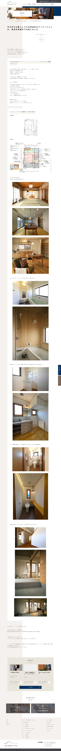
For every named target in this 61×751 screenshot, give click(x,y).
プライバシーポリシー (50, 728)
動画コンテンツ (26, 722)
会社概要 (52, 4)
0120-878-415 (55, 1)
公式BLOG (8, 724)
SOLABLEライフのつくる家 (28, 728)
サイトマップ (48, 730)
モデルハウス (43, 4)
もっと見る (30, 687)
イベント (47, 4)
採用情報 (25, 737)
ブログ (38, 4)
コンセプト (25, 4)
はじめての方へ (49, 722)
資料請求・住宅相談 (50, 726)
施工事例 (29, 4)
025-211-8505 (49, 744)
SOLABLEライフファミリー (51, 724)
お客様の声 (34, 4)
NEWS (7, 722)
